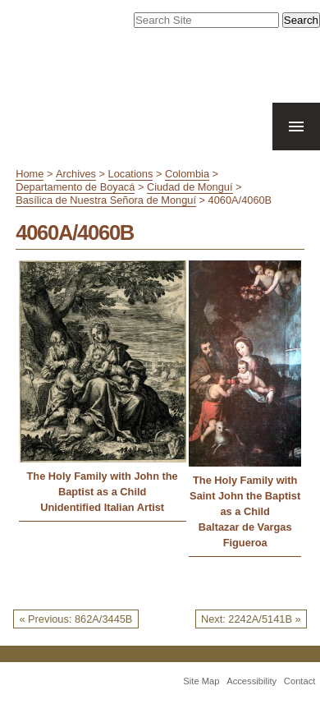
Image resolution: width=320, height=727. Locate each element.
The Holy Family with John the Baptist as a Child (102, 484)
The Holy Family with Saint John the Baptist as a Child (245, 496)
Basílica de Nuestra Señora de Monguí (106, 200)
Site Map (201, 681)
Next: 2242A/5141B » (251, 619)
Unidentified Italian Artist (102, 507)
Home (29, 174)
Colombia (187, 174)
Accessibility (251, 681)
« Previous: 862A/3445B (75, 619)
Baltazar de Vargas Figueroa (245, 535)
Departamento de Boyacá (75, 187)
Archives (76, 174)
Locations (130, 174)
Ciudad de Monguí (190, 187)
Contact (300, 681)
